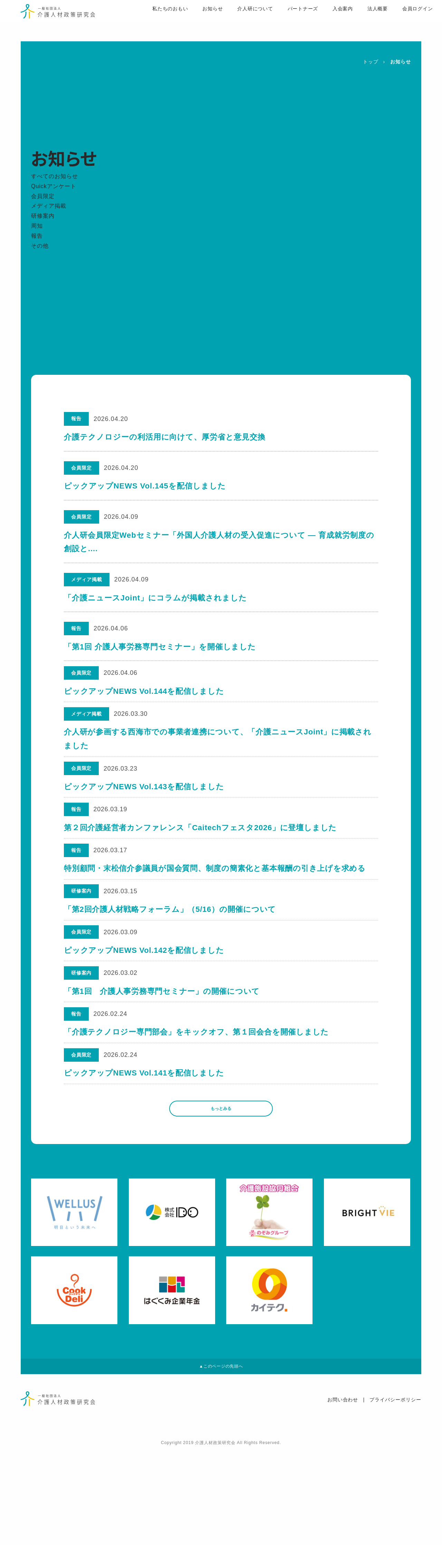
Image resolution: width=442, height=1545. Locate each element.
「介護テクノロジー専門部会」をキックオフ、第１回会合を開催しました (197, 1101)
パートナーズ (282, 21)
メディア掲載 (48, 206)
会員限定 (43, 196)
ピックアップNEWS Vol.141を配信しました (145, 1150)
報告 (37, 236)
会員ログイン (398, 21)
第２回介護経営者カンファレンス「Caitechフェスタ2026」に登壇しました (201, 856)
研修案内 (43, 216)
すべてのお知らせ (54, 176)
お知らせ (191, 21)
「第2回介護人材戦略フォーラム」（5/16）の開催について (171, 954)
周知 (37, 226)
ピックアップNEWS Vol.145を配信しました (145, 486)
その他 (40, 246)
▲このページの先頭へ (221, 1458)
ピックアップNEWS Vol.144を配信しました (145, 695)
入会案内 (323, 21)
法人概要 (358, 21)
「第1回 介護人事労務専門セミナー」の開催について (162, 1052)
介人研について (235, 21)
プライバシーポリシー (395, 1494)
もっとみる (221, 1192)
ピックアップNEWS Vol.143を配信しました (145, 807)
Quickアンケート (53, 186)
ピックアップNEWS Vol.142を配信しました (145, 1003)
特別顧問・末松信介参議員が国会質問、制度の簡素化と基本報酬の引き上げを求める (216, 905)
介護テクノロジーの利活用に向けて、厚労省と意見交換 (165, 437)
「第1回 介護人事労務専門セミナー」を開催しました (160, 646)
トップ (370, 61)
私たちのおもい (149, 21)
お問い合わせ (342, 1494)
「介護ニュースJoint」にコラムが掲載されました (155, 598)
